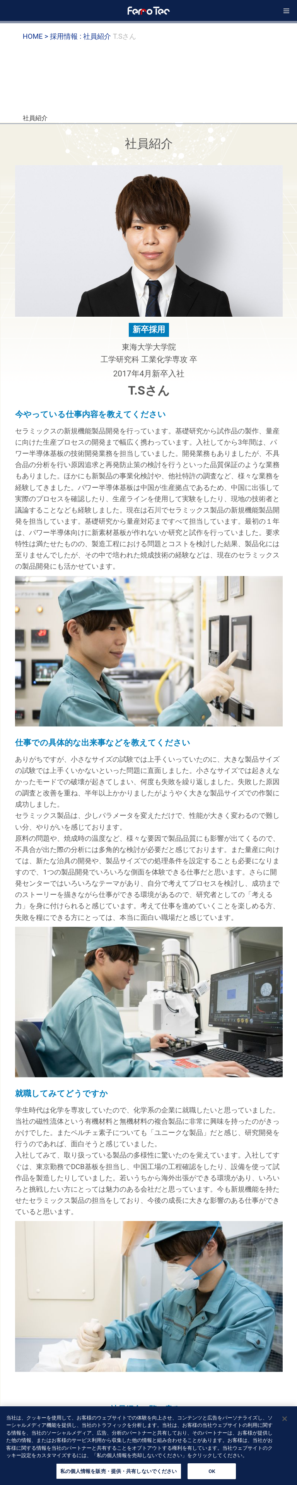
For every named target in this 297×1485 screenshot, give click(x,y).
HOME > (35, 36)
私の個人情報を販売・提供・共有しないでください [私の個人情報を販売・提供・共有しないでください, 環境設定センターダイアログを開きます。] (118, 1474)
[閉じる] (284, 1421)
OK (211, 1474)
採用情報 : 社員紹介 (80, 36)
